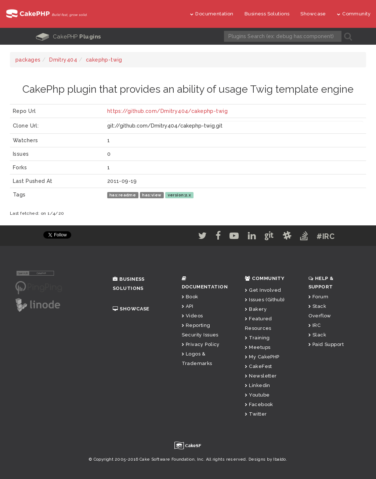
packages (27, 60)
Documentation (212, 13)
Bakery (256, 309)
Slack (317, 335)
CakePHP (68, 36)
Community (353, 13)
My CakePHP (262, 357)
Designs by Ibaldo (267, 459)
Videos (192, 315)
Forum (318, 296)
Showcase (313, 13)
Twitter (256, 414)
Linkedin (257, 385)
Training (257, 337)
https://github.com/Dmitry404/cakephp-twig (167, 111)
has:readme (122, 195)
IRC (314, 325)
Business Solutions (267, 13)
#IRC (326, 236)
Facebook (259, 404)
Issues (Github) (265, 299)
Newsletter (261, 376)
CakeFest (258, 366)
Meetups (257, 347)
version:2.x (179, 195)
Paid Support (326, 344)
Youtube (257, 395)
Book (190, 296)
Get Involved (263, 290)
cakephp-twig (104, 60)
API (188, 306)
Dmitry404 (63, 60)
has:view (151, 195)
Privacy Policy (201, 344)
